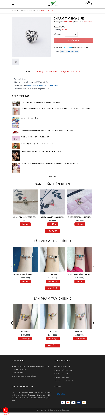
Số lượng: (57, 34)
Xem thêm (52, 176)
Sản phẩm (52, 184)
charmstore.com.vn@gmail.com (25, 376)
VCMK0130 (53, 274)
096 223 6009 (67, 47)
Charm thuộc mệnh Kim (69, 51)
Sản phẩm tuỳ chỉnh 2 (52, 298)
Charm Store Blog (21, 96)
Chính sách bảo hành (61, 374)
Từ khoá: (57, 51)
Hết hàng (25, 224)
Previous (11, 208)
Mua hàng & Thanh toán (62, 366)
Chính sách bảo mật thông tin (64, 381)
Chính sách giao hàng (61, 377)
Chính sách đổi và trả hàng (63, 370)
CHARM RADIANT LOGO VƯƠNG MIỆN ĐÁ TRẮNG (58, 217)
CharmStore (62, 394)
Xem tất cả (52, 231)
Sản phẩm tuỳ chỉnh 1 (52, 241)
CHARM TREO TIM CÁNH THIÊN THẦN (81, 217)
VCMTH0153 (80, 332)
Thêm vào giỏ (52, 281)
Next (93, 208)
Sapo (68, 410)
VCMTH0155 (25, 332)
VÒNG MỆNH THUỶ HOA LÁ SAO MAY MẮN (28, 274)
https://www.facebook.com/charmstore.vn (42, 85)
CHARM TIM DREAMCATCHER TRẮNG (27, 217)
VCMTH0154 (52, 332)
